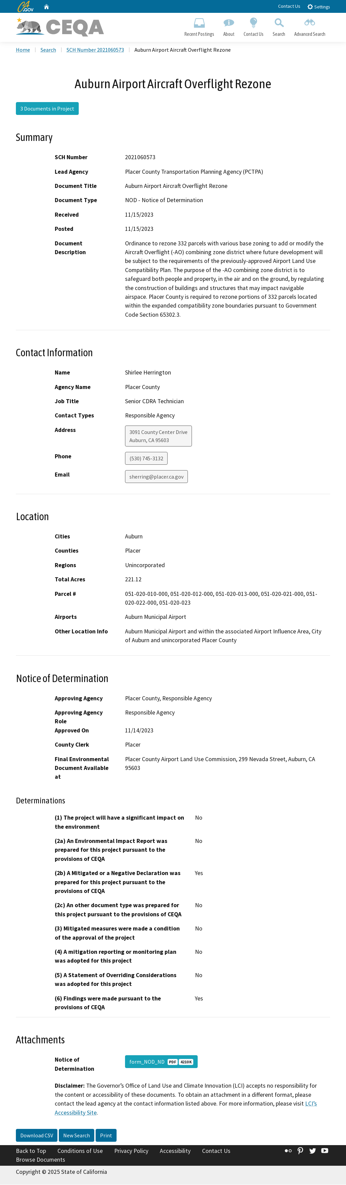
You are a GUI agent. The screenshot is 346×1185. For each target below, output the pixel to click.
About (229, 26)
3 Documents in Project (47, 109)
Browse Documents (40, 1160)
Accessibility (175, 1151)
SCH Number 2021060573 (95, 50)
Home (23, 50)
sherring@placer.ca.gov (156, 477)
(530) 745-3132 (146, 459)
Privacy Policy (131, 1151)
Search (279, 26)
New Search (76, 1136)
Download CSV (36, 1136)
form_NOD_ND (161, 1062)
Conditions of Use (80, 1151)
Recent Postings (199, 26)
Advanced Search (310, 26)
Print (106, 1136)
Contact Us (289, 6)
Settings (318, 6)
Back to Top (31, 1151)
